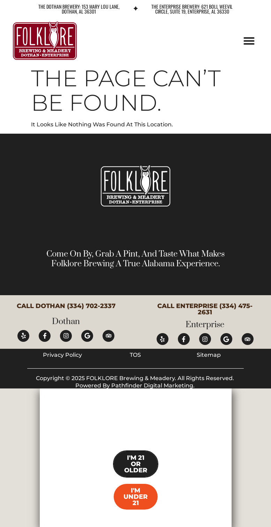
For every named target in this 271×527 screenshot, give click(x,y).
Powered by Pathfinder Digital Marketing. (135, 385)
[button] (249, 40)
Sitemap (209, 355)
